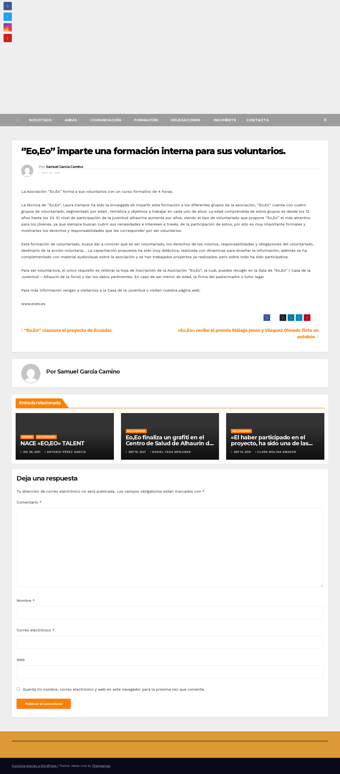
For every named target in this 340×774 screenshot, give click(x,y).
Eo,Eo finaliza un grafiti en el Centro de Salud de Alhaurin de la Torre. (169, 443)
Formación (146, 120)
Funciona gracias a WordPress (35, 766)
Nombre (26, 600)
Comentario (29, 502)
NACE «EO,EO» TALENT (52, 443)
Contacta (257, 120)
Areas (71, 120)
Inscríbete (225, 120)
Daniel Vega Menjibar (170, 452)
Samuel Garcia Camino (64, 167)
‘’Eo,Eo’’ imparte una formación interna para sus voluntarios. (153, 151)
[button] (325, 120)
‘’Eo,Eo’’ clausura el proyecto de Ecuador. (66, 330)
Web (21, 659)
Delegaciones (186, 120)
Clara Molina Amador (275, 452)
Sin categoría (46, 437)
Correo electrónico (35, 630)
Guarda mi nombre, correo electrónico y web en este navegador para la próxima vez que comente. (114, 689)
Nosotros (41, 120)
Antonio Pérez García (65, 452)
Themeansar (101, 766)
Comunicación (106, 120)
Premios (27, 437)
